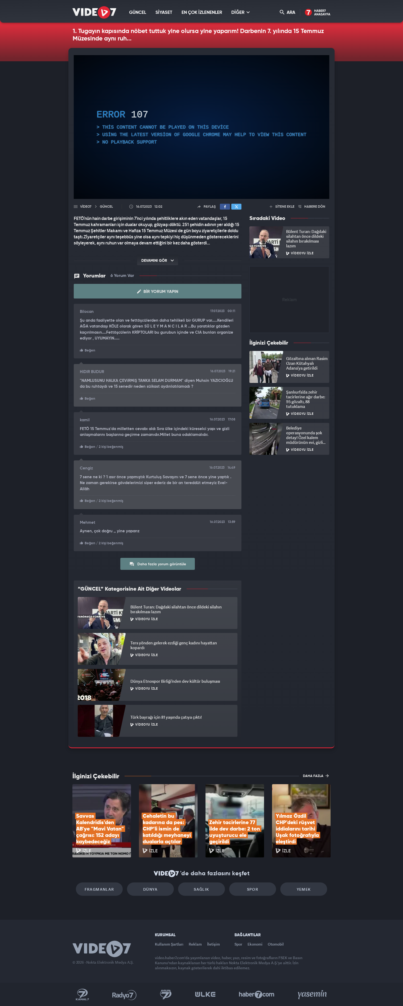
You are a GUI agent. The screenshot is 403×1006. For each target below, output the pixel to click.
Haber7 (256, 994)
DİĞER (240, 12)
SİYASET (163, 12)
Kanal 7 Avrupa (166, 994)
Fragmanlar (99, 889)
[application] (201, 127)
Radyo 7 (124, 994)
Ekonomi (255, 944)
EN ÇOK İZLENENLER (202, 12)
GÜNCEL (137, 12)
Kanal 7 (82, 994)
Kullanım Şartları (169, 944)
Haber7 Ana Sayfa (318, 13)
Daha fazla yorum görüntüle (157, 564)
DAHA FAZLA (316, 775)
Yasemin (313, 994)
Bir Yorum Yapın (157, 291)
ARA (287, 12)
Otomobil (276, 944)
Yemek (304, 889)
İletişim (213, 944)
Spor (252, 889)
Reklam (195, 944)
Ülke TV (205, 994)
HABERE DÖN (311, 206)
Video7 (85, 206)
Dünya (150, 889)
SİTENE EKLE (282, 206)
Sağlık (201, 889)
